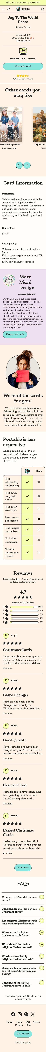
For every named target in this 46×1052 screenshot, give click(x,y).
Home (10, 1022)
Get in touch (23, 1034)
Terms (36, 1022)
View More (7, 668)
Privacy (19, 1025)
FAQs (27, 999)
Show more (23, 868)
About (19, 1022)
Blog (28, 1025)
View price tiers (23, 41)
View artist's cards (15, 334)
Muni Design (25, 27)
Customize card (23, 66)
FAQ (28, 1022)
